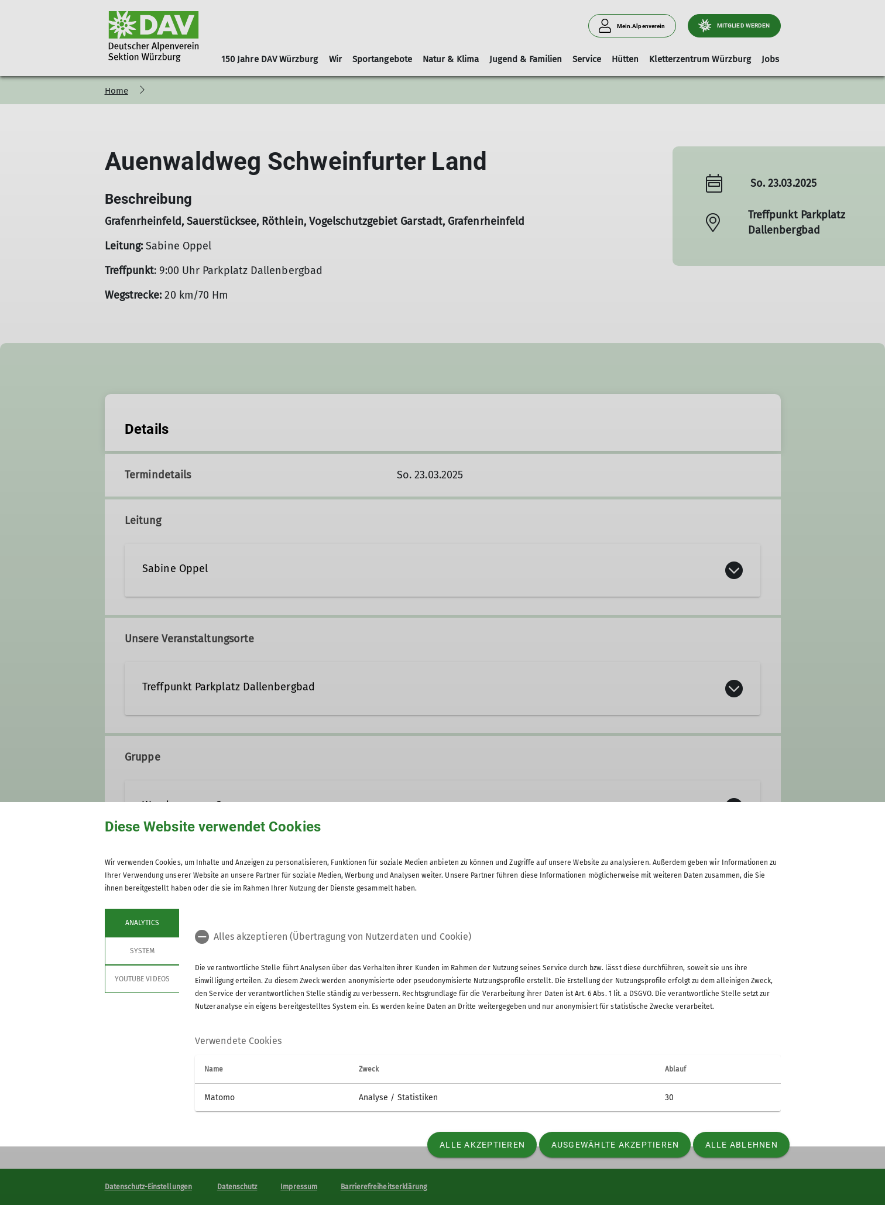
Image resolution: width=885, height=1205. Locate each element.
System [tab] (141, 951)
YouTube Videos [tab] (142, 979)
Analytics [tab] (142, 923)
